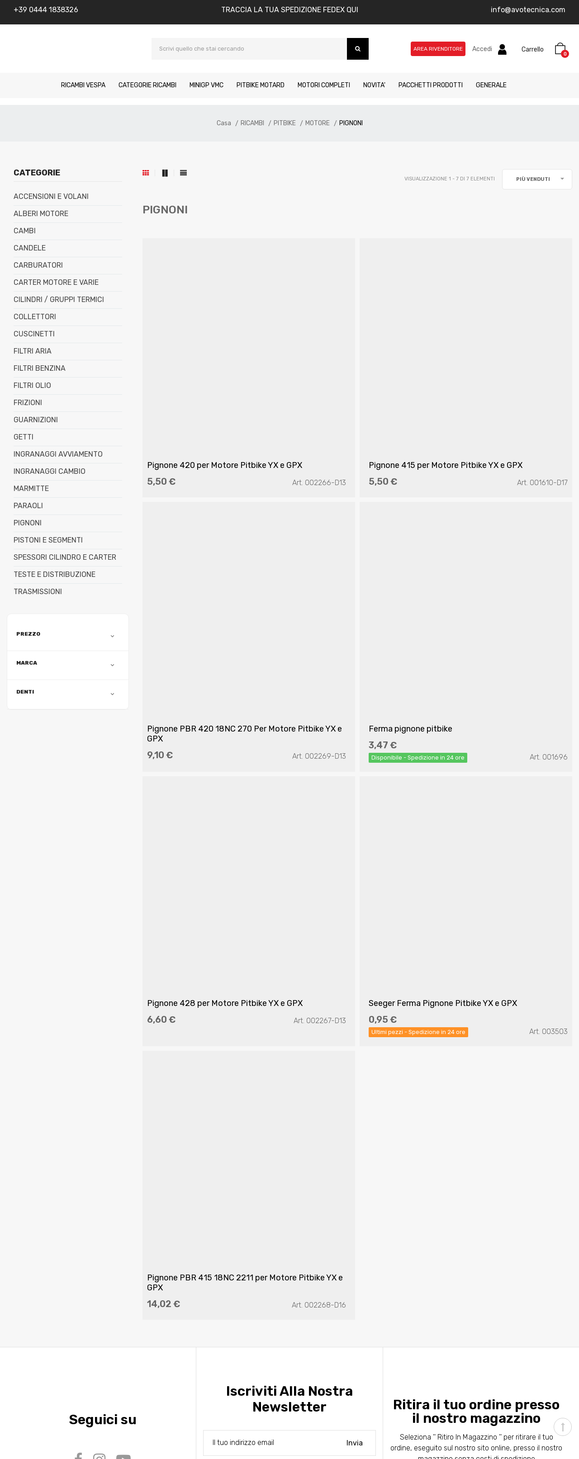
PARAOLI (28, 506)
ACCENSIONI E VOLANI (51, 196)
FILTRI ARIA (33, 351)
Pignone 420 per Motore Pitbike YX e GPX (197, 417)
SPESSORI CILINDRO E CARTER (65, 557)
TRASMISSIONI (38, 591)
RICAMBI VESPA (83, 85)
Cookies (177, 1273)
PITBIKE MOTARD (261, 85)
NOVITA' (374, 85)
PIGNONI (28, 523)
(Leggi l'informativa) (287, 1072)
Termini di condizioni (196, 1240)
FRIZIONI (28, 402)
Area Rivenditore (438, 49)
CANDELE (30, 248)
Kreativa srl (146, 1429)
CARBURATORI (38, 265)
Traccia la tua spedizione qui (341, 1273)
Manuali (46, 1240)
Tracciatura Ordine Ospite (336, 1289)
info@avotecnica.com (528, 9)
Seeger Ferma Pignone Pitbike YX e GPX (503, 638)
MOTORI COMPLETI (324, 85)
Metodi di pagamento (68, 1256)
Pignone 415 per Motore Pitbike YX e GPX (344, 417)
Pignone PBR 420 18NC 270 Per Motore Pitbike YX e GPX (500, 417)
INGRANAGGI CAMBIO (49, 471)
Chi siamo (49, 1208)
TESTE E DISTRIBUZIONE (54, 574)
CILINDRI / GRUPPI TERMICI (59, 299)
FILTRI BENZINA (40, 368)
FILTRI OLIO (32, 385)
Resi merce (183, 1256)
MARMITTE (31, 488)
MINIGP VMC (206, 85)
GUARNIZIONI (36, 420)
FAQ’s (173, 1208)
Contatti (47, 1224)
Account (310, 1208)
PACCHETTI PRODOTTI (431, 85)
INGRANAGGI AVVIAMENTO (58, 454)
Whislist (308, 1240)
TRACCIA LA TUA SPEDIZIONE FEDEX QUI (289, 9)
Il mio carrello (316, 1224)
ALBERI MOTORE (41, 213)
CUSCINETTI (34, 334)
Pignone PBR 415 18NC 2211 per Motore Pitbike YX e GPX (205, 877)
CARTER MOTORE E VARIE (56, 282)
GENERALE (491, 85)
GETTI (23, 437)
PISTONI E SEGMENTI (48, 540)
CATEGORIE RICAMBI (147, 85)
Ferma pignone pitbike (193, 633)
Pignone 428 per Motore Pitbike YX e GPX (345, 638)
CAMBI (25, 231)
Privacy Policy (188, 1224)
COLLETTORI (35, 317)
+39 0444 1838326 (46, 9)
